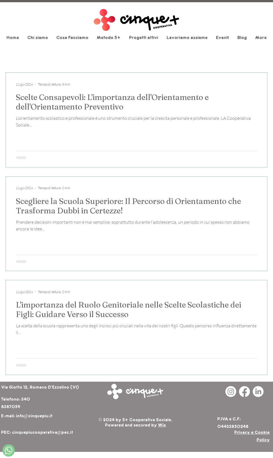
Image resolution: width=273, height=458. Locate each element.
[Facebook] (244, 391)
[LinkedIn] (258, 391)
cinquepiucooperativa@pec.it (42, 433)
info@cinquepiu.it (34, 416)
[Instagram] (230, 391)
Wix (162, 425)
